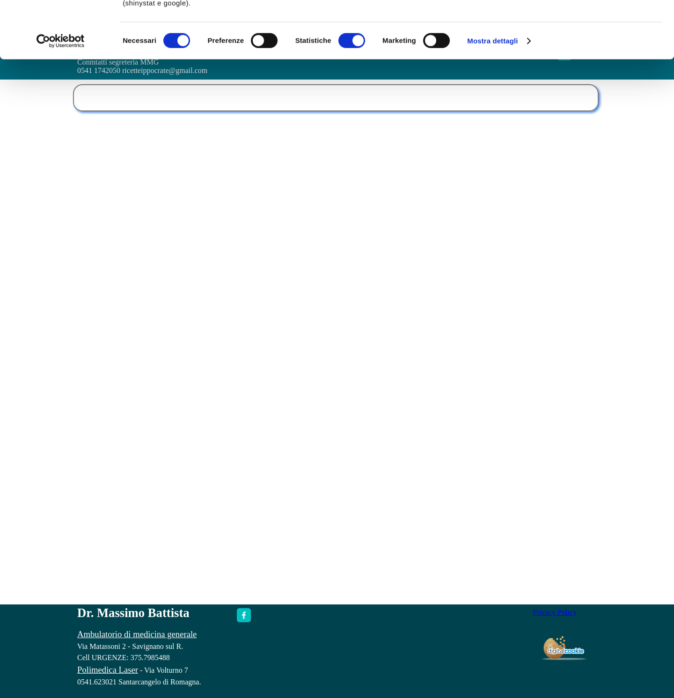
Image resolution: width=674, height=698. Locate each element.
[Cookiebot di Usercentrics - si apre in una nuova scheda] (61, 94)
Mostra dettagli (492, 94)
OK (596, 23)
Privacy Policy (555, 612)
